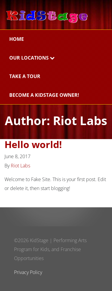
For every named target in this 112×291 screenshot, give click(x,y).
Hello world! (33, 144)
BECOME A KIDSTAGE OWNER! (44, 95)
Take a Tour (24, 76)
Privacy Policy (28, 272)
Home (16, 39)
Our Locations (32, 58)
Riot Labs (20, 165)
